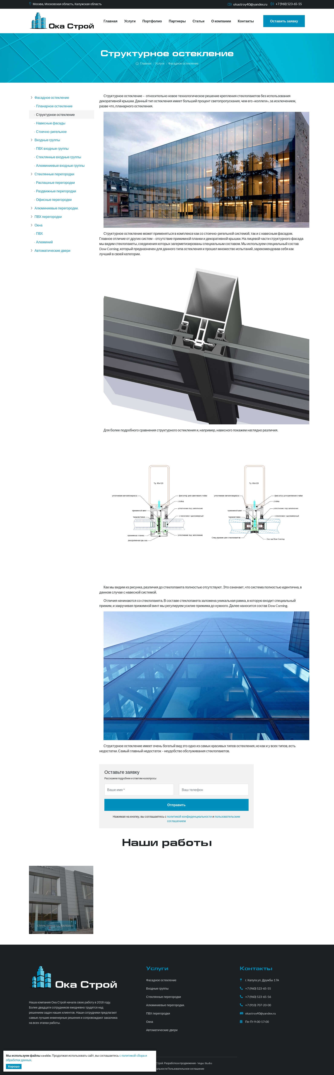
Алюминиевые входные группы (61, 173)
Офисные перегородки (54, 210)
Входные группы (46, 145)
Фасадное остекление (183, 63)
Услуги (129, 21)
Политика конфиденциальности (148, 1068)
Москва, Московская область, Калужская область (71, 4)
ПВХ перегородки (47, 229)
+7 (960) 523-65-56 (258, 997)
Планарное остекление (55, 107)
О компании (221, 21)
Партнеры (177, 21)
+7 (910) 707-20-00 (258, 1005)
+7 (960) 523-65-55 (287, 4)
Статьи (198, 21)
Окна (37, 238)
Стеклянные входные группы (59, 163)
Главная (110, 21)
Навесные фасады (51, 126)
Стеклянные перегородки (53, 182)
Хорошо (14, 1066)
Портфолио (152, 21)
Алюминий (45, 257)
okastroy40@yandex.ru (247, 4)
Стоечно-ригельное (52, 135)
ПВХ (40, 248)
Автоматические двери (51, 267)
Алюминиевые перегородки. (55, 220)
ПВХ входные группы (53, 154)
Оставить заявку (284, 21)
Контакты (246, 21)
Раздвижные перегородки (57, 201)
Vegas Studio (204, 1063)
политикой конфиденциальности (189, 816)
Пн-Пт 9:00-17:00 (257, 1021)
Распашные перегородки (56, 192)
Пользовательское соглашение (186, 1068)
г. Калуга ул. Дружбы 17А (262, 980)
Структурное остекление (56, 117)
